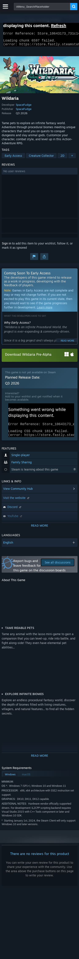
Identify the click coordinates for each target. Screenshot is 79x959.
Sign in (6, 246)
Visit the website (16, 503)
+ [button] (72, 158)
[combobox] (42, 6)
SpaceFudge (23, 107)
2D (62, 158)
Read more (67, 343)
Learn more (44, 310)
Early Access (13, 158)
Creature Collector (41, 158)
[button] (40, 173)
